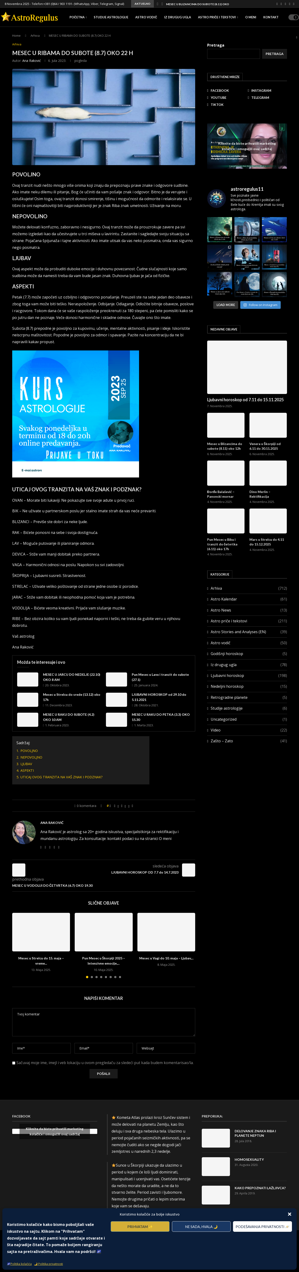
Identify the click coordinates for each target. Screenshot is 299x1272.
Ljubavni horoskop (249, 675)
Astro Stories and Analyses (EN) (249, 631)
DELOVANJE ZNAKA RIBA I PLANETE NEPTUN (255, 1133)
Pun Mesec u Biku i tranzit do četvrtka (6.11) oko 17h (222, 544)
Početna (77, 17)
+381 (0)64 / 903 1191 (57, 4)
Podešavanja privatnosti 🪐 (263, 1226)
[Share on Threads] (125, 805)
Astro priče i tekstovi (217, 17)
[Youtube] (285, 4)
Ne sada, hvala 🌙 (201, 1226)
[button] (289, 1214)
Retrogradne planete (249, 697)
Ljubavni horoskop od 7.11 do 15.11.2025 (245, 399)
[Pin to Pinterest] (121, 805)
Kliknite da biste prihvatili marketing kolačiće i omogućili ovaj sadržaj (247, 146)
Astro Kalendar (249, 599)
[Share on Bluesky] (128, 805)
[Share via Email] (132, 805)
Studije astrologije (111, 17)
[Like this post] (110, 805)
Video (249, 730)
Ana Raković (31, 60)
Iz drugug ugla (177, 17)
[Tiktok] (293, 4)
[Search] (296, 37)
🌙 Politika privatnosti (48, 1264)
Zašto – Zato (249, 740)
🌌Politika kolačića (19, 1264)
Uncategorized (249, 719)
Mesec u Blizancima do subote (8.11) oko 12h (200, 4)
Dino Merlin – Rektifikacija (259, 494)
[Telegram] (289, 4)
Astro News (249, 610)
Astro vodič (146, 17)
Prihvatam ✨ (140, 1226)
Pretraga (274, 54)
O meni (250, 17)
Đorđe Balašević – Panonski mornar (221, 494)
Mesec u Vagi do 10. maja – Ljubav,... (166, 958)
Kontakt (271, 17)
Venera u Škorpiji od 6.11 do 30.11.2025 (265, 446)
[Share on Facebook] (114, 805)
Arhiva (249, 588)
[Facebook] (277, 4)
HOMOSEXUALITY (249, 1159)
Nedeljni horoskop (249, 686)
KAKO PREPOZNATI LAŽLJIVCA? (260, 1188)
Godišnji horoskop (249, 653)
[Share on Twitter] (118, 805)
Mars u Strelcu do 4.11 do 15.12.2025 (266, 541)
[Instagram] (281, 4)
